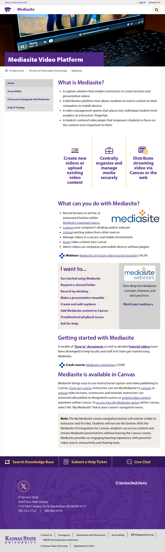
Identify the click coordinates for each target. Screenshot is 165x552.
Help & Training (15, 107)
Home (10, 83)
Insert (67, 242)
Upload (68, 232)
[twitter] (23, 486)
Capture (68, 227)
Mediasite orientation (100, 365)
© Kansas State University (54, 545)
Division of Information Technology (48, 70)
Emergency (64, 535)
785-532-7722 (27, 511)
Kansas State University (16, 2)
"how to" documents (88, 346)
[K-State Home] (8, 9)
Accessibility (14, 91)
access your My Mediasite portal (117, 402)
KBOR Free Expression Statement (60, 539)
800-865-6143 (54, 511)
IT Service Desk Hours (131, 483)
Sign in (142, 2)
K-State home (14, 70)
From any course (80, 388)
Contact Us (46, 535)
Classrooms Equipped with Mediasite (28, 99)
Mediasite (25, 9)
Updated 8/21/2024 (84, 545)
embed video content (136, 398)
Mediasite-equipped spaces (81, 223)
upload (63, 393)
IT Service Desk (28, 497)
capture (146, 388)
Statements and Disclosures (91, 535)
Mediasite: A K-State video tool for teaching (108, 255)
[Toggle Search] (156, 9)
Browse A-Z (154, 2)
